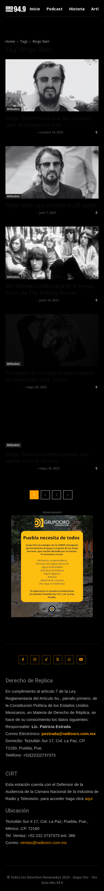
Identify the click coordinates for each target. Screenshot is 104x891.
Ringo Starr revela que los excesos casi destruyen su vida (48, 121)
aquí (89, 798)
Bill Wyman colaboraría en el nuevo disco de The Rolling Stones (49, 289)
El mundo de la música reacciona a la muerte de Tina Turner (49, 376)
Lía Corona (14, 387)
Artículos (13, 109)
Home (10, 41)
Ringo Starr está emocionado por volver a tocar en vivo (46, 457)
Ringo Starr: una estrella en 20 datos (50, 205)
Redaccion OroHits (20, 132)
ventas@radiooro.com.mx (43, 842)
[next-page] (67, 494)
